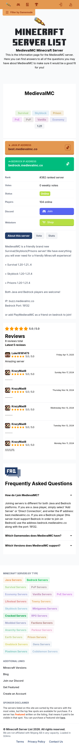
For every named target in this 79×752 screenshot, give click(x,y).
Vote (39, 235)
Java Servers (13, 580)
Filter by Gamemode (19, 12)
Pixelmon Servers (16, 651)
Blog (6, 674)
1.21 (39, 126)
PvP (28, 119)
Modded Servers (15, 622)
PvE (17, 119)
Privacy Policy (36, 741)
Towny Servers (41, 601)
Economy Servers (16, 594)
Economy (58, 119)
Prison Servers (36, 637)
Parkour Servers (41, 630)
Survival (23, 113)
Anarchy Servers (15, 630)
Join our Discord (13, 680)
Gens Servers (41, 644)
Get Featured (11, 687)
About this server (19, 235)
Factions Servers (42, 622)
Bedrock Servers (37, 580)
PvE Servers (64, 594)
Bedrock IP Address (22, 161)
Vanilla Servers (42, 594)
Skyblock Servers (16, 608)
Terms (20, 741)
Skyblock (40, 113)
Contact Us (56, 741)
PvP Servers (39, 587)
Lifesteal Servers (15, 601)
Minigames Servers (44, 608)
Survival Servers (15, 587)
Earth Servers (13, 637)
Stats (51, 235)
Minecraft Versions (14, 667)
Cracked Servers (15, 615)
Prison (57, 113)
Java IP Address (19, 145)
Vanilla (41, 119)
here (62, 717)
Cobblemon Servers (45, 651)
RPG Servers (39, 615)
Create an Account (14, 693)
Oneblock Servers (16, 644)
